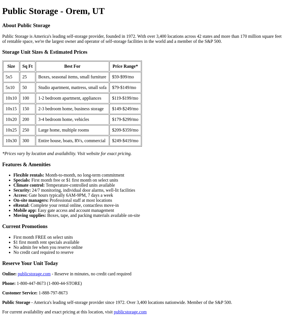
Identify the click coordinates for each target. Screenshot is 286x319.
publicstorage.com (34, 273)
